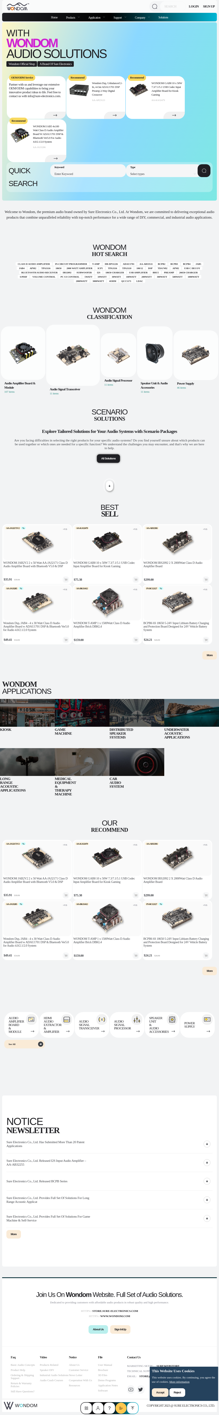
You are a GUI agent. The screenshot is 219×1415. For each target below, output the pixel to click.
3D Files (102, 1378)
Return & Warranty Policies (21, 1388)
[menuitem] (73, 17)
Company (140, 17)
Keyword (59, 167)
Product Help (18, 1373)
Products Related (49, 1367)
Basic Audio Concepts (23, 1367)
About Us (74, 1367)
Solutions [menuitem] (163, 17)
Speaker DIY (47, 1373)
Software (103, 1393)
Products (71, 17)
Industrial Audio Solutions (54, 1378)
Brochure (103, 1373)
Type (132, 167)
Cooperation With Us (80, 1383)
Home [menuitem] (54, 17)
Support (118, 17)
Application (94, 17)
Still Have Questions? (22, 1394)
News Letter (75, 1378)
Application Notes (108, 1388)
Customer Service (78, 1373)
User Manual (105, 1367)
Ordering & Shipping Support (22, 1380)
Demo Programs (107, 1383)
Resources (74, 1388)
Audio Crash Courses (51, 1383)
